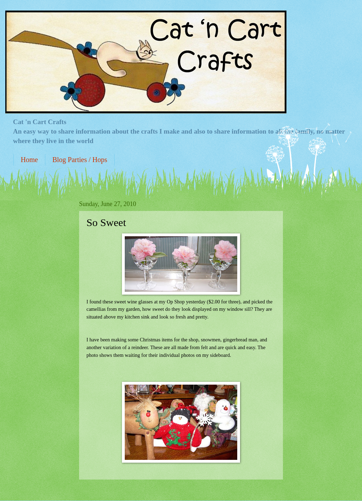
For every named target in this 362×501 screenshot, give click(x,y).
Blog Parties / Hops (79, 159)
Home (29, 159)
